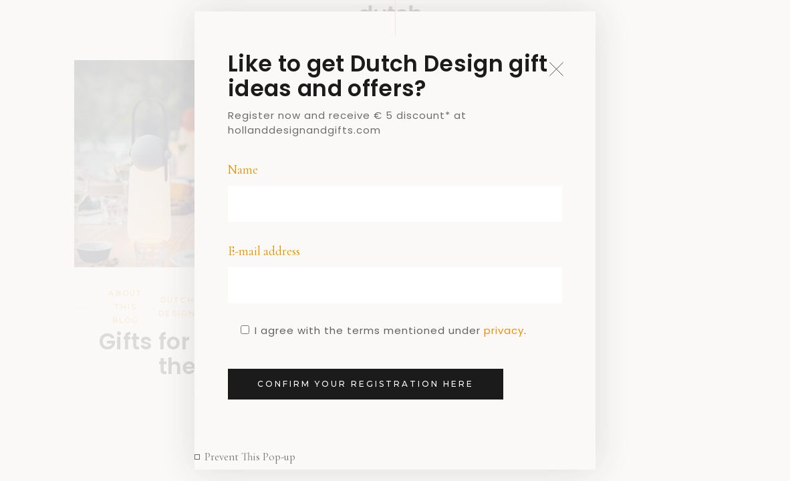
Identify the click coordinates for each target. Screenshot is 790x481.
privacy (504, 330)
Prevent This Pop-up (250, 456)
